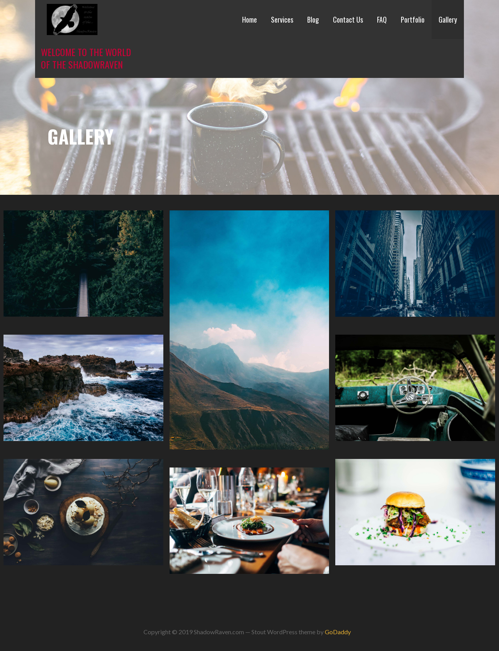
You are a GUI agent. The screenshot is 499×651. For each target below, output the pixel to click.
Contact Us (348, 19)
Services (282, 19)
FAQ (382, 19)
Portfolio (413, 19)
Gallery (448, 19)
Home (249, 19)
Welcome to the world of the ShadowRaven (86, 58)
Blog (313, 19)
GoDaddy (338, 631)
